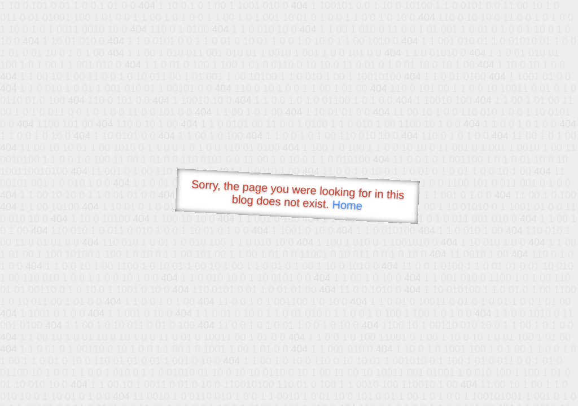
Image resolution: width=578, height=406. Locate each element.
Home (347, 205)
